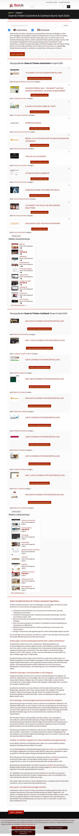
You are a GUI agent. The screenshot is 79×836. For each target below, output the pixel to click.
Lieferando (52, 749)
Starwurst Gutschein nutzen (39, 162)
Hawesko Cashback (20, 469)
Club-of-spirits (24, 299)
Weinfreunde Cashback (21, 334)
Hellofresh (55, 757)
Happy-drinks (24, 275)
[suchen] (63, 6)
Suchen (66, 25)
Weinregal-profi (26, 586)
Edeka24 (51, 765)
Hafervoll (24, 557)
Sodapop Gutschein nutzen (39, 95)
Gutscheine (18, 30)
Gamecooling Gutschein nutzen (39, 195)
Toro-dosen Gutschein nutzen (39, 112)
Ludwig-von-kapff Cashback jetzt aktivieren (39, 348)
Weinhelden (25, 542)
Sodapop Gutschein (20, 98)
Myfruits (22, 244)
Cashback (42, 30)
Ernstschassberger (26, 269)
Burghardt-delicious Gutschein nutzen (39, 78)
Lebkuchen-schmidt (27, 572)
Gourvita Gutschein (20, 216)
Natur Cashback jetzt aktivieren (39, 483)
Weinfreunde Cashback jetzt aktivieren (39, 329)
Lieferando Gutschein (21, 149)
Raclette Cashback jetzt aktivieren (39, 367)
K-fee (21, 250)
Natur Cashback (19, 489)
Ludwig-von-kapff (25, 281)
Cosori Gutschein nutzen (39, 229)
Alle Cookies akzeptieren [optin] (23, 828)
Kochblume (23, 293)
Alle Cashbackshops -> (18, 593)
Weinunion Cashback (20, 508)
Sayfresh (24, 564)
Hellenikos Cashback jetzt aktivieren (39, 425)
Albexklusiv (23, 256)
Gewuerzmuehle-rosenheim (30, 550)
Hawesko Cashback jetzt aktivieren (39, 464)
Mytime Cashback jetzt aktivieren (39, 387)
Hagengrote (23, 287)
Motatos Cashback (20, 450)
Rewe (47, 46)
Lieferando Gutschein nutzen (39, 145)
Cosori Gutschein (19, 232)
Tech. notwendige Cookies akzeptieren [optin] (23, 833)
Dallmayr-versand (27, 579)
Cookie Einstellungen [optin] (56, 828)
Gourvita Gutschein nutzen (39, 212)
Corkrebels (25, 535)
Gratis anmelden (17, 54)
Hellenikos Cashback (20, 431)
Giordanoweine (26, 528)
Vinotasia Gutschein (20, 182)
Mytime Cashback (19, 392)
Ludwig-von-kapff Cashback (23, 354)
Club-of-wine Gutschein (21, 132)
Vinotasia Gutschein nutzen (39, 179)
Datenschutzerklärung (28, 824)
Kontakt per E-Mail (51, 2)
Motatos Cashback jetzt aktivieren (39, 444)
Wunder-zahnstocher (28, 520)
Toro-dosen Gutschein (21, 115)
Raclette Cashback (20, 373)
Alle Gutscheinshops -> (18, 305)
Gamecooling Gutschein (21, 199)
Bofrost (46, 773)
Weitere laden (16, 236)
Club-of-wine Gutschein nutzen (39, 128)
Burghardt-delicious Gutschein (24, 82)
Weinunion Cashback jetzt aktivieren (39, 502)
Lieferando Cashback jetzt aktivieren (39, 406)
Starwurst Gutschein (20, 165)
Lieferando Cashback (20, 411)
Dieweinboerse (24, 262)
